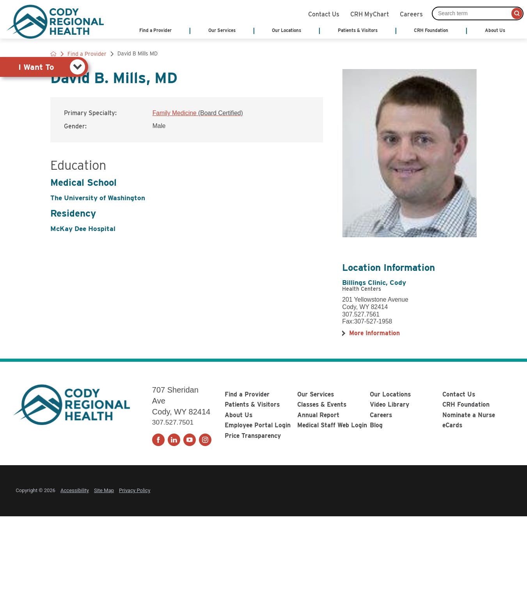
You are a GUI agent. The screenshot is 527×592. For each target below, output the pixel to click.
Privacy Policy (134, 490)
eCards (452, 425)
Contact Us (323, 14)
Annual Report (318, 415)
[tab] (44, 67)
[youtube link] (189, 440)
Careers (411, 14)
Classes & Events (321, 404)
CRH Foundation (466, 404)
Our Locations (390, 394)
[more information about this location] (374, 333)
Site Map (104, 490)
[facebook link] (158, 440)
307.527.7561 (361, 314)
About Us (238, 415)
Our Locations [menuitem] (286, 30)
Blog (376, 425)
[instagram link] (205, 440)
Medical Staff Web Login (332, 425)
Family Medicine (198, 113)
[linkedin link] (174, 440)
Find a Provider (247, 394)
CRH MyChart (369, 14)
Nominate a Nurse (468, 415)
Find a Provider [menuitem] (155, 30)
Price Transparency (253, 435)
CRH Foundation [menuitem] (431, 30)
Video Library (389, 404)
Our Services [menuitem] (222, 30)
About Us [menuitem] (495, 30)
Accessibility (74, 490)
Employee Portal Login (258, 425)
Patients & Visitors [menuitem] (358, 30)
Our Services (315, 394)
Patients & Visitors (252, 404)
